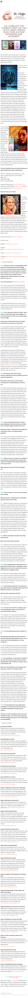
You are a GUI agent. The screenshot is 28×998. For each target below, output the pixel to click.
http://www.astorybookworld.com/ (8, 825)
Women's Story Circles (18, 281)
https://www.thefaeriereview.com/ (8, 762)
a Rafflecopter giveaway (6, 993)
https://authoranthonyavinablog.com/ (16, 807)
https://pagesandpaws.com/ (7, 750)
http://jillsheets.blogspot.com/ (7, 960)
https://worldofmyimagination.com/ (9, 886)
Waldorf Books (21, 184)
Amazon (16, 184)
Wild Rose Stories (19, 186)
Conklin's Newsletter (18, 236)
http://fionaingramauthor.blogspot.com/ (10, 903)
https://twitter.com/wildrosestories (13, 253)
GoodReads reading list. (17, 188)
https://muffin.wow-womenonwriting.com (10, 735)
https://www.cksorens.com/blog (8, 784)
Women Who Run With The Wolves (10, 364)
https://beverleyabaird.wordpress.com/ (10, 870)
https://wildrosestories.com (11, 244)
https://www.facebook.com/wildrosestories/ (14, 249)
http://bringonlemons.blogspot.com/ (9, 796)
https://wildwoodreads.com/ (17, 971)
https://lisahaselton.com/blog (7, 946)
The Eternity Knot (14, 980)
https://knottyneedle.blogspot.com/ (9, 773)
